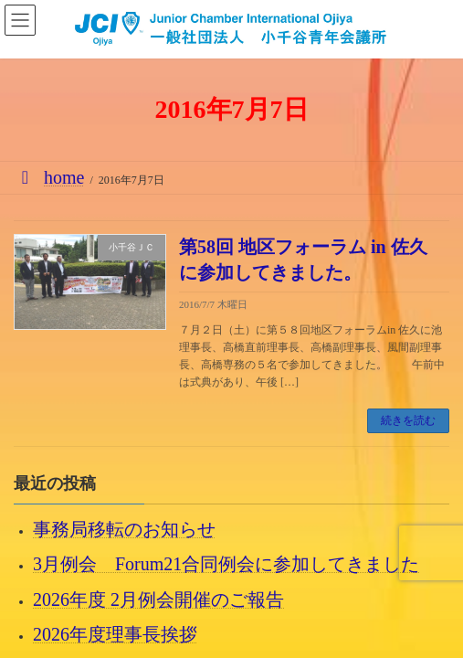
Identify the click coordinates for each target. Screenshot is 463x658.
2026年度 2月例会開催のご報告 (158, 599)
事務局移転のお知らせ (124, 529)
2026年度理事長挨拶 (115, 633)
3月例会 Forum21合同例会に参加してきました (226, 564)
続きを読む (408, 420)
